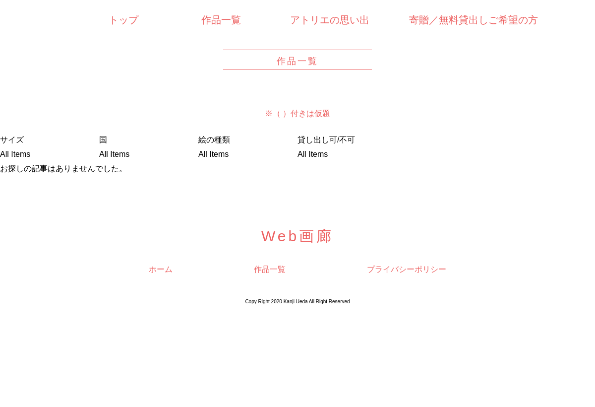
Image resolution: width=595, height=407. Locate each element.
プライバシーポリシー (406, 269)
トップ (123, 19)
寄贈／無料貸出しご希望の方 (473, 19)
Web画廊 (297, 236)
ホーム (161, 269)
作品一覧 (221, 19)
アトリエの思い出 (329, 19)
